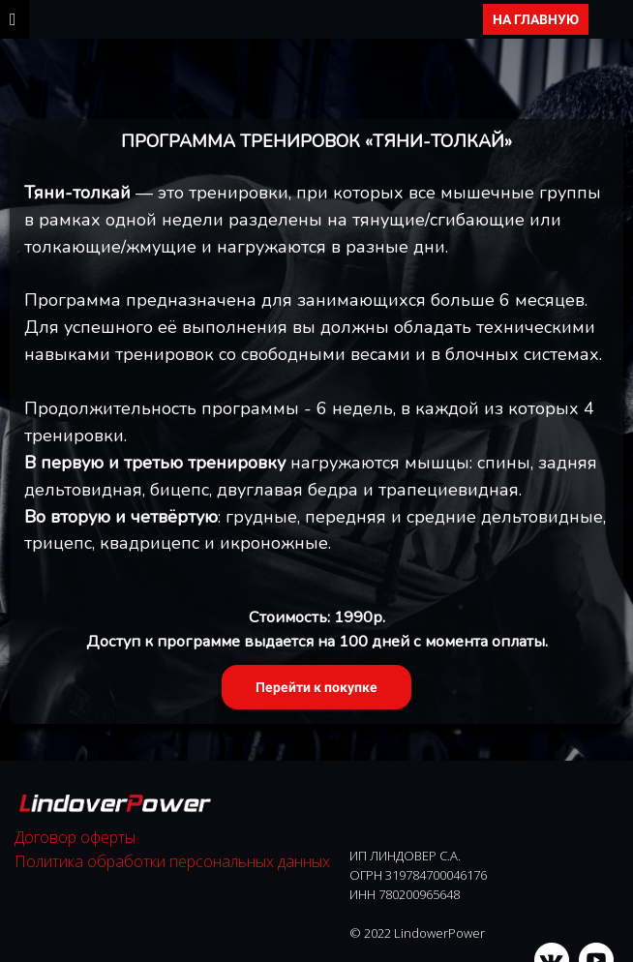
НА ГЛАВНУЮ (536, 19)
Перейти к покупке (316, 687)
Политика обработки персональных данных (172, 861)
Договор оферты (75, 837)
